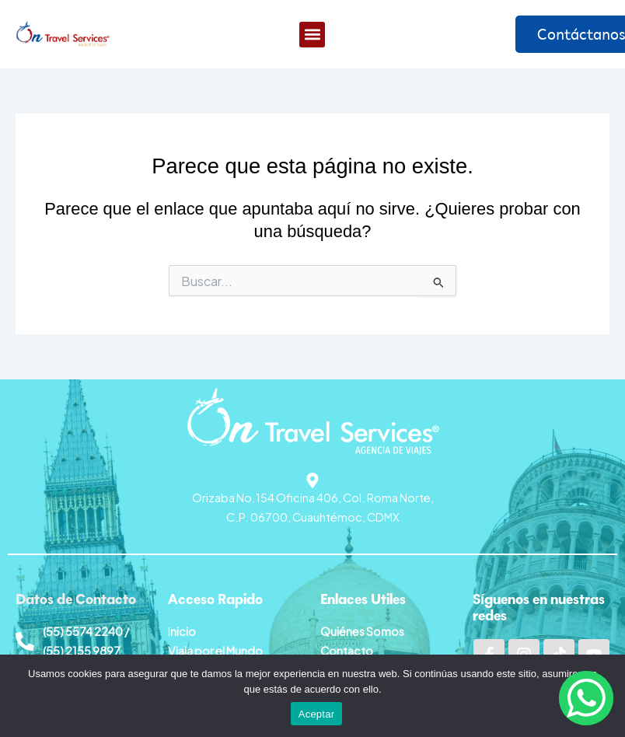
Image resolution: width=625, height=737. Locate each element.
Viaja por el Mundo (215, 651)
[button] (312, 34)
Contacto (346, 651)
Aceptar (317, 714)
